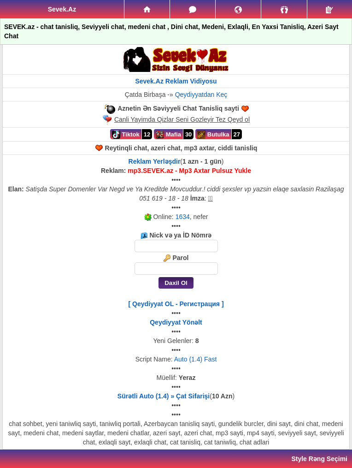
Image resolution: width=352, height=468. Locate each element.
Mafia (168, 134)
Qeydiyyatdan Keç (201, 94)
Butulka (213, 134)
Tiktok (126, 134)
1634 (183, 216)
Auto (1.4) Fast (195, 359)
